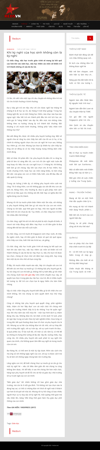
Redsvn (15, 24)
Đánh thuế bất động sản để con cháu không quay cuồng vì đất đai (81, 57)
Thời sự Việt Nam (77, 49)
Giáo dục (15, 423)
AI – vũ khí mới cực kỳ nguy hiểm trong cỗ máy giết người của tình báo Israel (81, 254)
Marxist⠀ (30, 26)
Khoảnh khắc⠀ (17, 26)
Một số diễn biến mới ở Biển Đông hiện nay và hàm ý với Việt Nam (81, 171)
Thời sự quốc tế (77, 94)
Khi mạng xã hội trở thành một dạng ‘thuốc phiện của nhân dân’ (81, 208)
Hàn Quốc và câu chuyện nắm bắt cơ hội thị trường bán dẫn (81, 127)
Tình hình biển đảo (78, 147)
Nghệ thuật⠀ (68, 24)
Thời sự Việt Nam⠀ (23, 49)
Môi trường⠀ (82, 24)
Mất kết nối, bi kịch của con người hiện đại (81, 216)
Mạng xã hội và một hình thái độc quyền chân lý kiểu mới (81, 200)
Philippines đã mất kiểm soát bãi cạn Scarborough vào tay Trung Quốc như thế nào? (81, 163)
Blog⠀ (61, 26)
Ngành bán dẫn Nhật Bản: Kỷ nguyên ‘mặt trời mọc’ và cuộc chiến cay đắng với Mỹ (81, 102)
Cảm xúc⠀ (52, 26)
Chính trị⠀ (35, 24)
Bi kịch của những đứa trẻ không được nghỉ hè (81, 64)
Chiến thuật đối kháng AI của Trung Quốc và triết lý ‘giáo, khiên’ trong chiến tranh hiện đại (81, 270)
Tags (69, 26)
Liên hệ (86, 26)
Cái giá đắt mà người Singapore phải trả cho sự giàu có (81, 119)
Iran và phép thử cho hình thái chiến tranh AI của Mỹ (81, 245)
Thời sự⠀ (24, 24)
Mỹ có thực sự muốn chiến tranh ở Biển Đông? (81, 154)
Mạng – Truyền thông (80, 192)
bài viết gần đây (28, 275)
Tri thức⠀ (47, 24)
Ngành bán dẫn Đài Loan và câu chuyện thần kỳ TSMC (81, 110)
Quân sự (73, 238)
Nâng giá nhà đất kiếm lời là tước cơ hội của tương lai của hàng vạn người (81, 82)
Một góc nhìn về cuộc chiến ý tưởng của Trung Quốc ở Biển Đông (81, 180)
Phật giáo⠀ (41, 26)
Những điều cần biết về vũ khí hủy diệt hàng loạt (81, 261)
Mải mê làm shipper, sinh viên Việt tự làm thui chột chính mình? (81, 73)
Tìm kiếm (76, 26)
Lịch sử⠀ (57, 24)
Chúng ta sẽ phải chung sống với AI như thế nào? (81, 224)
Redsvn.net (55, 445)
